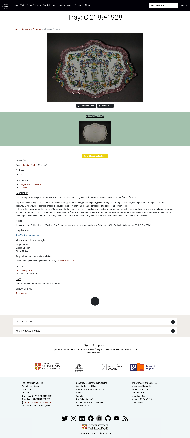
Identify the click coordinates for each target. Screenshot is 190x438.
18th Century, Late (24, 270)
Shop (87, 5)
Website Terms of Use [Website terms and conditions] (86, 386)
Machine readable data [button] (27, 330)
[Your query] (163, 5)
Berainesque (21, 293)
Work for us (81, 396)
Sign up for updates (95, 345)
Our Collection (49, 5)
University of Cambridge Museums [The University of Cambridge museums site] (91, 383)
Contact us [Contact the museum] (81, 392)
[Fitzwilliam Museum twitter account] (65, 418)
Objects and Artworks (31, 29)
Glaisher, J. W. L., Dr (65, 261)
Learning (61, 5)
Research (79, 5)
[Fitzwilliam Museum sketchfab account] (99, 418)
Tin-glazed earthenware (30, 184)
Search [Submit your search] (184, 5)
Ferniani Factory (30, 165)
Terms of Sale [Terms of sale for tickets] (82, 405)
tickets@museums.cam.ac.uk (38, 402)
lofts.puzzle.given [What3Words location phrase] (42, 405)
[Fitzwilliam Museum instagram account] (73, 418)
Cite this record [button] (23, 321)
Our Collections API (85, 399)
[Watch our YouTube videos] (116, 418)
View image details (86, 106)
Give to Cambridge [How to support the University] (140, 389)
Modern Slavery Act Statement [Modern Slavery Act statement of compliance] (89, 402)
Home (16, 4)
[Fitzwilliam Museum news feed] (125, 418)
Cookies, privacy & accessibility (90, 389)
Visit (22, 5)
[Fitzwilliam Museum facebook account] (82, 418)
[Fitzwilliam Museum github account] (108, 418)
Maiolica (23, 188)
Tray (21, 175)
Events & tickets (33, 5)
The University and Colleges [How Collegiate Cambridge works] (144, 383)
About (70, 5)
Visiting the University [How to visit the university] (141, 386)
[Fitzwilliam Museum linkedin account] (91, 418)
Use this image (106, 106)
